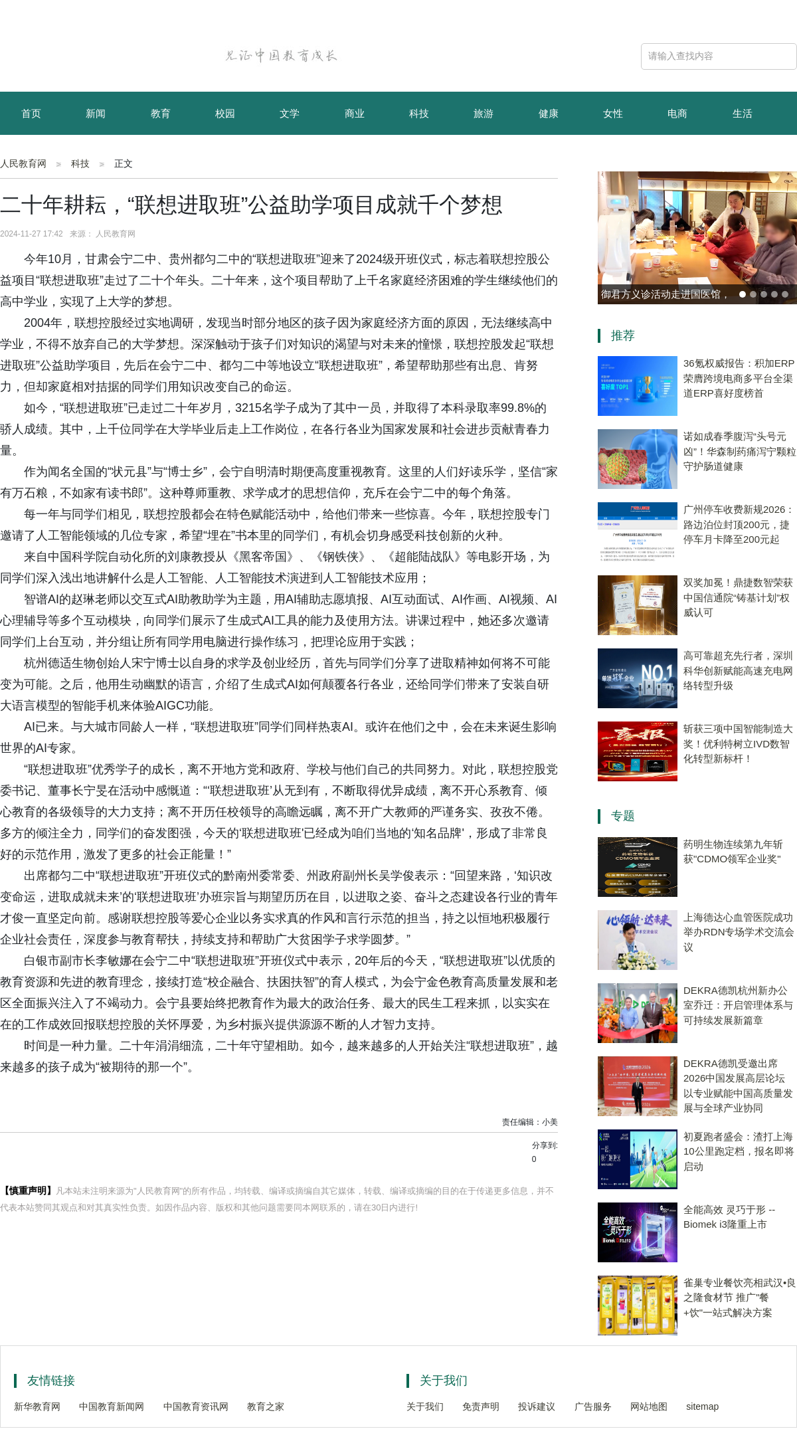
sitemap (702, 1406)
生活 (743, 113)
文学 (290, 113)
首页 (31, 113)
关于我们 (425, 1406)
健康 (549, 113)
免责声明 (480, 1406)
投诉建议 (536, 1406)
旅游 (483, 113)
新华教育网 (37, 1406)
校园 (225, 113)
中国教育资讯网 (195, 1406)
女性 (613, 113)
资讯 (96, 157)
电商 (677, 113)
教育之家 (265, 1406)
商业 (355, 113)
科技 (419, 113)
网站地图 (648, 1406)
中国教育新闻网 (111, 1406)
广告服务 (593, 1406)
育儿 (31, 157)
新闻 (96, 113)
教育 (161, 113)
